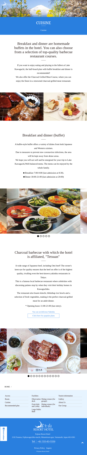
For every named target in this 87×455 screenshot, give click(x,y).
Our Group (62, 406)
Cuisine (8, 402)
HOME (7, 387)
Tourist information (66, 396)
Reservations (4, 434)
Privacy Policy (39, 448)
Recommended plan (12, 406)
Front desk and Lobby (36, 405)
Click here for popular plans (43, 316)
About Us (62, 402)
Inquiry (49, 448)
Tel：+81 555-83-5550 (43, 441)
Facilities (35, 396)
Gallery (61, 399)
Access (7, 396)
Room (7, 399)
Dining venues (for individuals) (48, 405)
